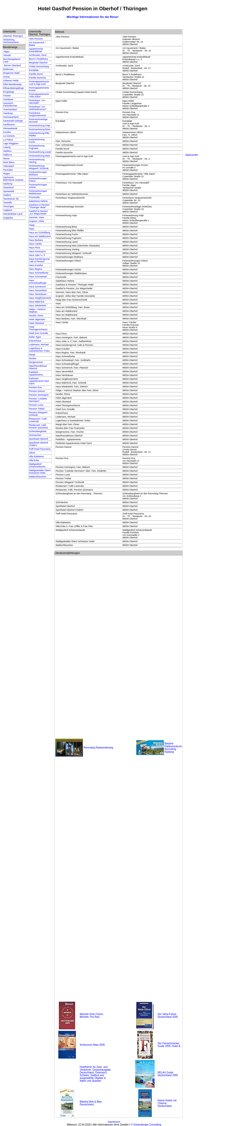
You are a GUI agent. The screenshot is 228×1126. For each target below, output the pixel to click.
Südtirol (7, 195)
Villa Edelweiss (36, 456)
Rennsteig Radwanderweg (98, 747)
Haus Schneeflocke (39, 273)
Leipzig (7, 147)
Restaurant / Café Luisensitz (38, 420)
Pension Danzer (37, 391)
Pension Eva (35, 387)
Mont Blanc (9, 162)
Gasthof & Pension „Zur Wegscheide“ (38, 212)
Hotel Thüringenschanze (38, 328)
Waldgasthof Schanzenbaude (37, 465)
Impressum (114, 1121)
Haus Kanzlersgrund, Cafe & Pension (39, 260)
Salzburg (7, 183)
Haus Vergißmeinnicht (40, 298)
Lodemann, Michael (39, 344)
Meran (6, 158)
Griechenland (10, 109)
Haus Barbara (36, 240)
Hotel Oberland (36, 323)
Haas (31, 229)
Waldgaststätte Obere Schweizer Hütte (40, 471)
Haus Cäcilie (35, 244)
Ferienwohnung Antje (39, 125)
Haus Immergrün (37, 251)
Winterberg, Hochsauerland (11, 41)
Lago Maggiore (10, 143)
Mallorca (7, 155)
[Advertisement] (205, 78)
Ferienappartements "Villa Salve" (39, 95)
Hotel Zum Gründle (38, 333)
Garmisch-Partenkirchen (10, 104)
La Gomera (9, 136)
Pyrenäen (8, 170)
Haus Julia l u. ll (37, 255)
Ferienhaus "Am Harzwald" (37, 101)
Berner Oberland (12, 65)
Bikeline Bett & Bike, (91, 1101)
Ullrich (32, 453)
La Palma (8, 139)
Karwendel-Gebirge (13, 121)
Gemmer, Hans (36, 217)
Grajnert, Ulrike (36, 221)
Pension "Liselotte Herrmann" (38, 399)
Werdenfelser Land (12, 214)
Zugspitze (8, 217)
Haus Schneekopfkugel (37, 281)
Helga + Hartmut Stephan (37, 310)
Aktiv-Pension (36, 38)
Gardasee (8, 99)
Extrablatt (33, 70)
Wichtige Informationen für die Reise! (93, 16)
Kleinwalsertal (10, 128)
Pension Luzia (36, 405)
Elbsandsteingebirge (13, 88)
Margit (32, 354)
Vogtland (7, 210)
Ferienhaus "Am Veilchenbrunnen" (38, 107)
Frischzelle (34, 197)
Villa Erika (34, 460)
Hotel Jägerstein (37, 319)
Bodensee (8, 69)
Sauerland (8, 187)
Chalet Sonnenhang (39, 66)
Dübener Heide (11, 80)
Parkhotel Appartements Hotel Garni (39, 381)
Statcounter (191, 155)
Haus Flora (34, 247)
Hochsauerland (11, 117)
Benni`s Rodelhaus (38, 59)
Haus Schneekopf (38, 276)
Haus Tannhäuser (38, 294)
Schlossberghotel (37, 431)
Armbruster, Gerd (37, 55)
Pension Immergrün (39, 395)
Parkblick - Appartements (36, 373)
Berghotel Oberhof (38, 62)
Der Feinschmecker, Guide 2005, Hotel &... (170, 1044)
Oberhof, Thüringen (13, 36)
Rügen (6, 173)
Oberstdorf (8, 166)
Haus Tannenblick (38, 290)
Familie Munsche (37, 78)
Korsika (7, 132)
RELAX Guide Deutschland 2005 (168, 1074)
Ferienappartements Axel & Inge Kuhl (39, 82)
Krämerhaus (35, 341)
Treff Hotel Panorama (40, 449)
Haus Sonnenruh (37, 286)
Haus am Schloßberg (39, 232)
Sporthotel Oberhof (38, 439)
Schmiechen (35, 435)
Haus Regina (35, 269)
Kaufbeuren (9, 124)
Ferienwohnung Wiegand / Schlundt (39, 167)
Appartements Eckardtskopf (36, 50)
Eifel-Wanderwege (12, 84)
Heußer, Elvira (36, 315)
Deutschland (87, 1104)
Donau (6, 77)
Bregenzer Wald (11, 73)
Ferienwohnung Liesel (40, 152)
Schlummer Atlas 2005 (92, 1044)
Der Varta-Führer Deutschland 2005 (168, 1015)
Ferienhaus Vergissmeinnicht (37, 114)
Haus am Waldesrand (40, 236)
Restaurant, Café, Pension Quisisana (38, 426)
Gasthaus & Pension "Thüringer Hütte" (39, 206)
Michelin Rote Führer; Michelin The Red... (92, 1015)
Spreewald (8, 191)
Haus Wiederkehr (38, 305)
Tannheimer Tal (11, 199)
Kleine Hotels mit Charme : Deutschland (167, 1103)
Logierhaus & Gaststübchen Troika (39, 349)
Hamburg (8, 113)
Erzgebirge (8, 92)
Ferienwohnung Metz (39, 156)
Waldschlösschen (38, 476)
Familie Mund (35, 74)
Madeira (7, 151)
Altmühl (7, 55)
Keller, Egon (35, 337)
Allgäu (6, 51)
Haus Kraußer (36, 265)
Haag (31, 225)
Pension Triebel (36, 408)
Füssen (7, 95)
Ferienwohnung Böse (39, 129)
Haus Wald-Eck (36, 302)
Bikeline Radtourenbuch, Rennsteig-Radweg (174, 747)
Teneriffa (7, 202)
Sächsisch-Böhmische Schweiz (13, 178)
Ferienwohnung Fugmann (36, 146)
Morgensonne (36, 362)
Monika (32, 358)
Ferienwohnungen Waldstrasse (38, 192)
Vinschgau (8, 206)
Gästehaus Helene (38, 201)
